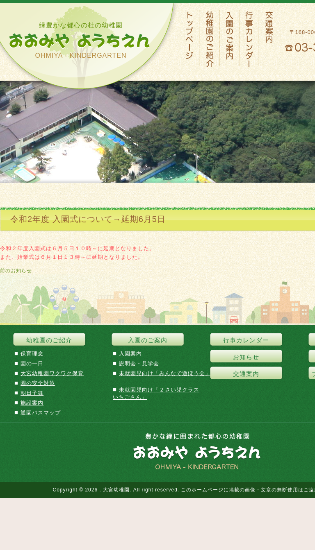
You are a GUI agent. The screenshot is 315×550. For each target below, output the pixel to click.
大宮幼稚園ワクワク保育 (52, 373)
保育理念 (32, 354)
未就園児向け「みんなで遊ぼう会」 (165, 373)
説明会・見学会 (139, 363)
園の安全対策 (38, 383)
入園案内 (130, 354)
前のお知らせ (16, 271)
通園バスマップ (41, 413)
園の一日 (32, 363)
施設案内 (32, 403)
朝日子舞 (32, 393)
